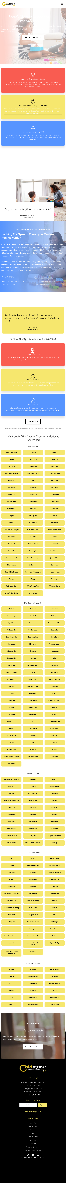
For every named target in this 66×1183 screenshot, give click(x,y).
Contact (33, 1143)
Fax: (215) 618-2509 (33, 1094)
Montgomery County (33, 603)
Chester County (33, 963)
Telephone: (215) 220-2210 (33, 1092)
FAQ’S (33, 1133)
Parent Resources (33, 1137)
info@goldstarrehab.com (33, 1089)
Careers (33, 1140)
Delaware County (33, 852)
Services (33, 1130)
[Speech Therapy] (11, 452)
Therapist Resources (33, 1147)
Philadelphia (33, 446)
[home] (9, 4)
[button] (62, 4)
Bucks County (33, 773)
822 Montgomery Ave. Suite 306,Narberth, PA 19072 (33, 1083)
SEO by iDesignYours (33, 1112)
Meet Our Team (33, 1126)
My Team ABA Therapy (33, 1150)
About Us (33, 1123)
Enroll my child (33, 38)
